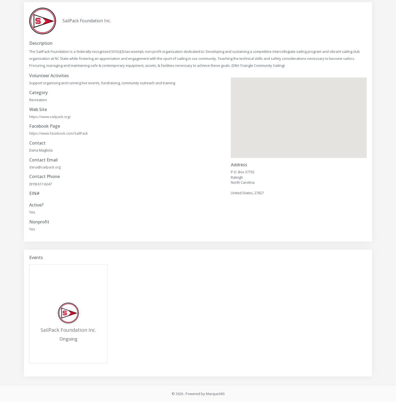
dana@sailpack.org (45, 167)
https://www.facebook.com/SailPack (58, 133)
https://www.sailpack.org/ (50, 116)
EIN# (34, 193)
